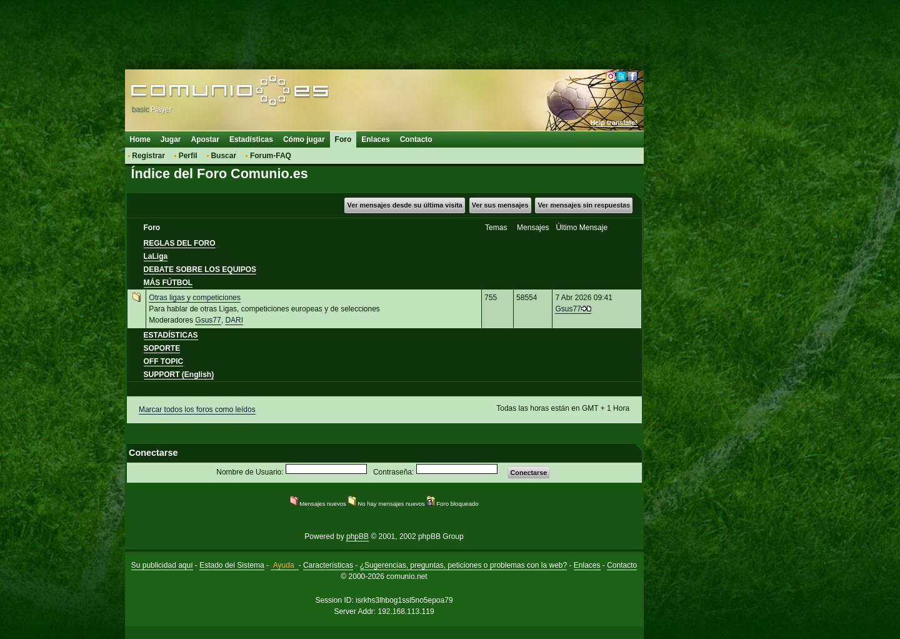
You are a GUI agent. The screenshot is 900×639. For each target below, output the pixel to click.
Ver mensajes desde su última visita (405, 205)
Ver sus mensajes (500, 205)
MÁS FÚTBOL (168, 282)
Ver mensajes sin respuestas (584, 205)
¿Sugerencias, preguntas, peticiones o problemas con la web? (464, 565)
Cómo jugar (304, 139)
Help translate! (614, 122)
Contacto (416, 139)
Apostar (205, 139)
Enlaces (375, 139)
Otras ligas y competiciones (195, 297)
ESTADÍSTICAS (171, 335)
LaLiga (156, 256)
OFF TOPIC (164, 361)
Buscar (223, 155)
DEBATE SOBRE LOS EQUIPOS (200, 269)
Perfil (188, 155)
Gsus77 (208, 320)
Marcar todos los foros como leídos (197, 409)
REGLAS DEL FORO (180, 243)
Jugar (171, 139)
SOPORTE (162, 348)
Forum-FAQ (270, 155)
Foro (343, 139)
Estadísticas (251, 139)
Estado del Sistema (231, 565)
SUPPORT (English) (179, 374)
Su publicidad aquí (162, 565)
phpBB (357, 536)
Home (140, 139)
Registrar (148, 155)
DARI (234, 320)
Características (328, 565)
